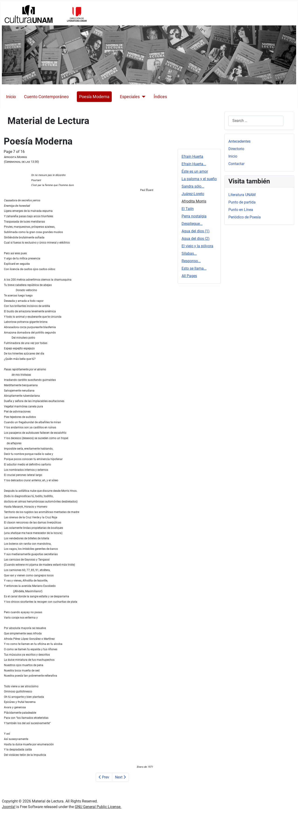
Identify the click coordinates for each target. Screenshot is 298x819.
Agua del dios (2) (196, 238)
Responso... (191, 261)
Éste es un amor (195, 171)
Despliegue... (192, 223)
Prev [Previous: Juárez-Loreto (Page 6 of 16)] (104, 777)
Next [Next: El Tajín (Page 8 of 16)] (120, 777)
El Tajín (188, 208)
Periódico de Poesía (244, 217)
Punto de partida (242, 202)
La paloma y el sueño (199, 179)
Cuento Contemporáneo (46, 96)
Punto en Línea (240, 209)
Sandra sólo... (193, 186)
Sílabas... (189, 253)
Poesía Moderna (94, 96)
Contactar (236, 164)
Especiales (130, 96)
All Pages (189, 276)
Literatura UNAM (242, 195)
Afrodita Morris (194, 201)
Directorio (236, 149)
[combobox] (255, 121)
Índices (160, 96)
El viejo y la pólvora (197, 246)
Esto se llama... (194, 268)
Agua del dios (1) (196, 231)
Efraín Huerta (192, 156)
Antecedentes (239, 141)
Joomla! (8, 807)
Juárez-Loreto (193, 194)
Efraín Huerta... (194, 164)
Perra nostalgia (194, 216)
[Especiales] (143, 96)
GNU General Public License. (98, 807)
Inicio (11, 96)
